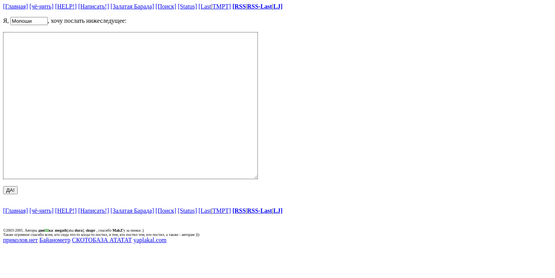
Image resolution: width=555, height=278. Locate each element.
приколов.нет (20, 269)
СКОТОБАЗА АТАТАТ (102, 269)
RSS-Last (259, 6)
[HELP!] (66, 6)
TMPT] (221, 6)
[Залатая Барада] (132, 6)
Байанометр (55, 269)
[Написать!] (93, 6)
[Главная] (15, 6)
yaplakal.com (149, 269)
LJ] (278, 6)
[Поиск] (166, 6)
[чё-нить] (41, 6)
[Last (204, 6)
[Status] (187, 6)
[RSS (239, 6)
